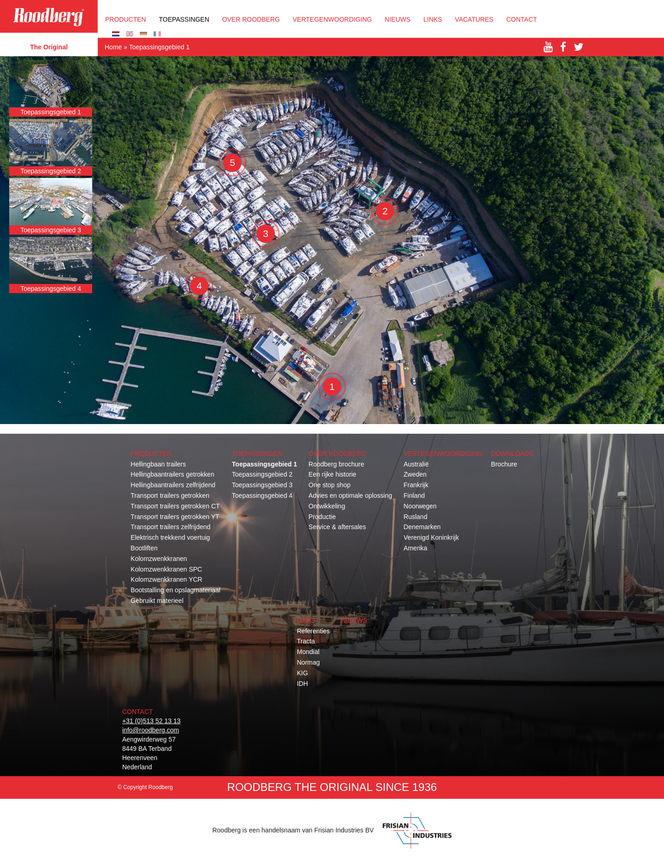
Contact (521, 19)
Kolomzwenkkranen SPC (166, 569)
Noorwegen (420, 506)
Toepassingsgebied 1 (264, 464)
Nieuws (397, 19)
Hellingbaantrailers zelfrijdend (172, 485)
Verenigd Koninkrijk (431, 537)
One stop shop (329, 485)
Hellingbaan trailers (158, 464)
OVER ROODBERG (251, 19)
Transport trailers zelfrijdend (170, 527)
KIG (302, 673)
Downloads (512, 453)
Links (432, 19)
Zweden (415, 474)
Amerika (415, 548)
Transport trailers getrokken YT (174, 516)
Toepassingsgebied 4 (262, 495)
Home (113, 47)
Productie (322, 516)
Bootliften (143, 548)
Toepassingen (184, 19)
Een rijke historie (332, 474)
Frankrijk (415, 485)
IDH (302, 683)
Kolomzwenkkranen (158, 558)
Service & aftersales (337, 527)
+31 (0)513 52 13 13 (151, 721)
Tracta (306, 641)
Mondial (308, 651)
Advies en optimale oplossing (350, 495)
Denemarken (421, 527)
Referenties (313, 631)
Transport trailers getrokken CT (174, 506)
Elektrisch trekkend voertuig (170, 537)
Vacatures (474, 19)
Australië (415, 464)
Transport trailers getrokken (169, 495)
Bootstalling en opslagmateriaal (175, 590)
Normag (308, 662)
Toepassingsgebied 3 (262, 485)
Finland (414, 495)
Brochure (504, 464)
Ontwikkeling (326, 506)
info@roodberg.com (150, 730)
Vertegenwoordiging (332, 19)
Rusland (415, 516)
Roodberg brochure (336, 464)
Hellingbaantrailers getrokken (172, 474)
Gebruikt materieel (156, 600)
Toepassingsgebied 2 (262, 474)
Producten (125, 19)
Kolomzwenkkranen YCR (166, 579)
